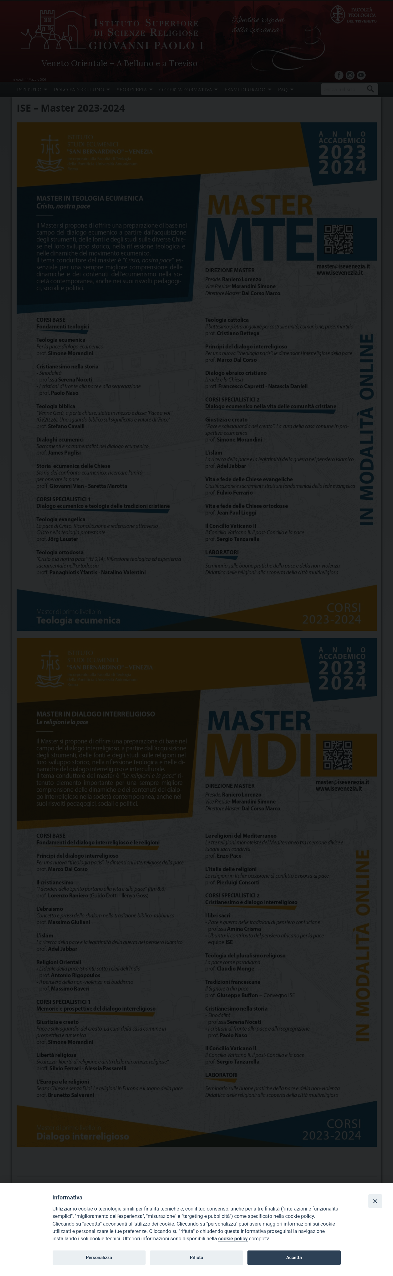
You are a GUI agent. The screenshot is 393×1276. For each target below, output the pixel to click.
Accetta (294, 1257)
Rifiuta (196, 1257)
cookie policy (232, 1239)
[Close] (375, 1201)
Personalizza (99, 1257)
